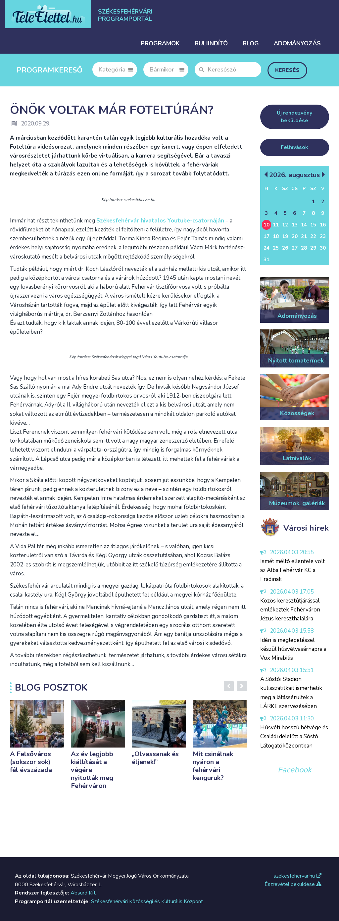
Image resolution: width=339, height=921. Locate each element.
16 (323, 224)
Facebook (295, 769)
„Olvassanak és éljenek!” (155, 758)
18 (276, 236)
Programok (160, 43)
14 (304, 224)
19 (285, 236)
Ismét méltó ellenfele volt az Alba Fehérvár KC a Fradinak (292, 570)
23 (323, 236)
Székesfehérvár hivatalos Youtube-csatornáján (160, 220)
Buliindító (211, 43)
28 (304, 248)
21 (304, 236)
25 (276, 248)
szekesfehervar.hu (297, 876)
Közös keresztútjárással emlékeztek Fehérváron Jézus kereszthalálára (290, 609)
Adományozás (297, 43)
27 (295, 248)
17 (266, 236)
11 (276, 224)
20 (295, 236)
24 (266, 248)
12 (285, 224)
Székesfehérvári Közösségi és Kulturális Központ (147, 901)
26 (285, 248)
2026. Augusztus (294, 174)
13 (295, 224)
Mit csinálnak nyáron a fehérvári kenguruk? (213, 766)
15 (313, 224)
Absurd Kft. (84, 893)
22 (313, 236)
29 (313, 248)
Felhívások (294, 147)
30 (323, 248)
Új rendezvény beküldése (294, 116)
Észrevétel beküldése (293, 884)
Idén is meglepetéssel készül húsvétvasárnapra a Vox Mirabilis (293, 649)
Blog (251, 43)
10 (266, 224)
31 (266, 259)
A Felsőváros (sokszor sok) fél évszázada (31, 762)
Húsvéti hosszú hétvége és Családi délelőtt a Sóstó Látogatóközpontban (294, 736)
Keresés (287, 70)
